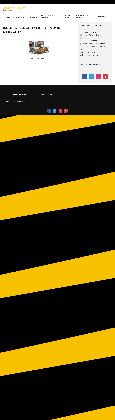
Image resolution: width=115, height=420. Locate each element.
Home (6, 2)
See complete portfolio (90, 65)
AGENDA (29, 2)
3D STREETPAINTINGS (16, 16)
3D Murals (33, 16)
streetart (38, 2)
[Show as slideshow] (39, 58)
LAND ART (68, 16)
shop (54, 2)
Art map (47, 2)
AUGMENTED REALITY (82, 16)
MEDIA (22, 2)
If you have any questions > (14, 101)
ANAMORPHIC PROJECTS (47, 16)
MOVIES (102, 16)
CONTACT (61, 2)
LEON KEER (14, 2)
